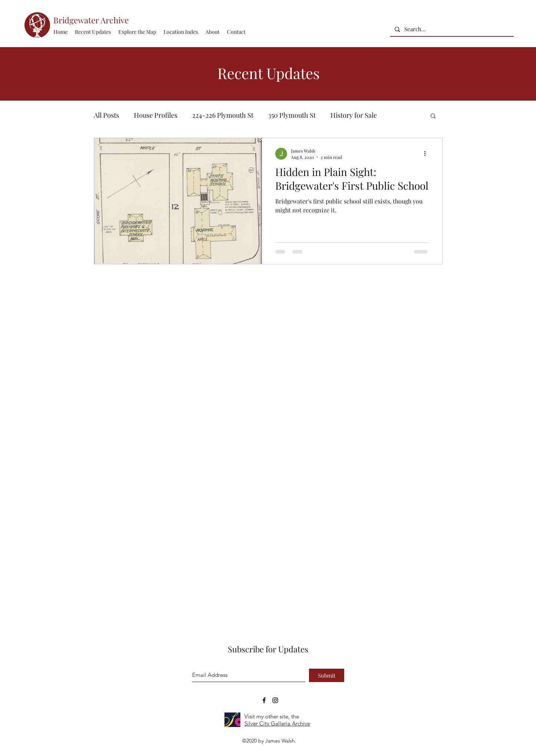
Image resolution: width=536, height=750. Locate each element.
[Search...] (451, 29)
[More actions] (427, 153)
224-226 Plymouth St (222, 115)
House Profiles (155, 115)
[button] (181, 32)
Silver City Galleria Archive (277, 723)
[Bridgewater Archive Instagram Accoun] (275, 700)
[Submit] (326, 675)
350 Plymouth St (292, 115)
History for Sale (354, 115)
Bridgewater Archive (91, 20)
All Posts (106, 115)
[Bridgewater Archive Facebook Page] (264, 700)
